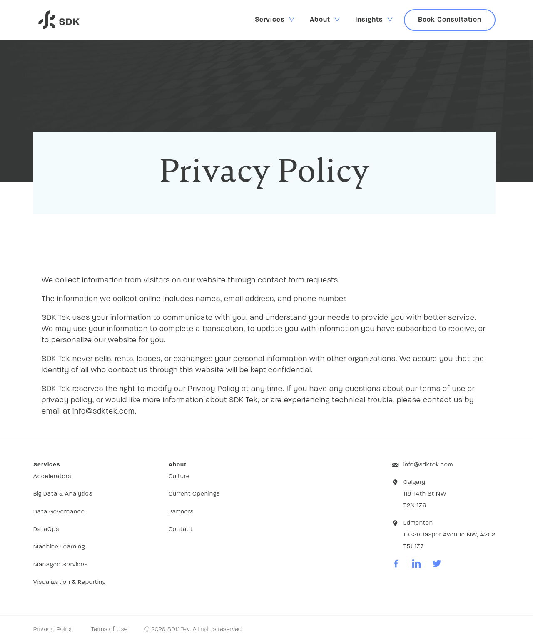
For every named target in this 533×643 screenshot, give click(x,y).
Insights (369, 20)
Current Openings (194, 494)
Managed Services (60, 565)
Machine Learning (59, 547)
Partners (181, 512)
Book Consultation (449, 20)
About (320, 20)
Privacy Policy (53, 629)
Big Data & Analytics (62, 494)
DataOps (46, 529)
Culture (179, 477)
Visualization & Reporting (69, 582)
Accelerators (52, 477)
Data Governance (59, 512)
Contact (181, 529)
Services (270, 20)
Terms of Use (109, 629)
